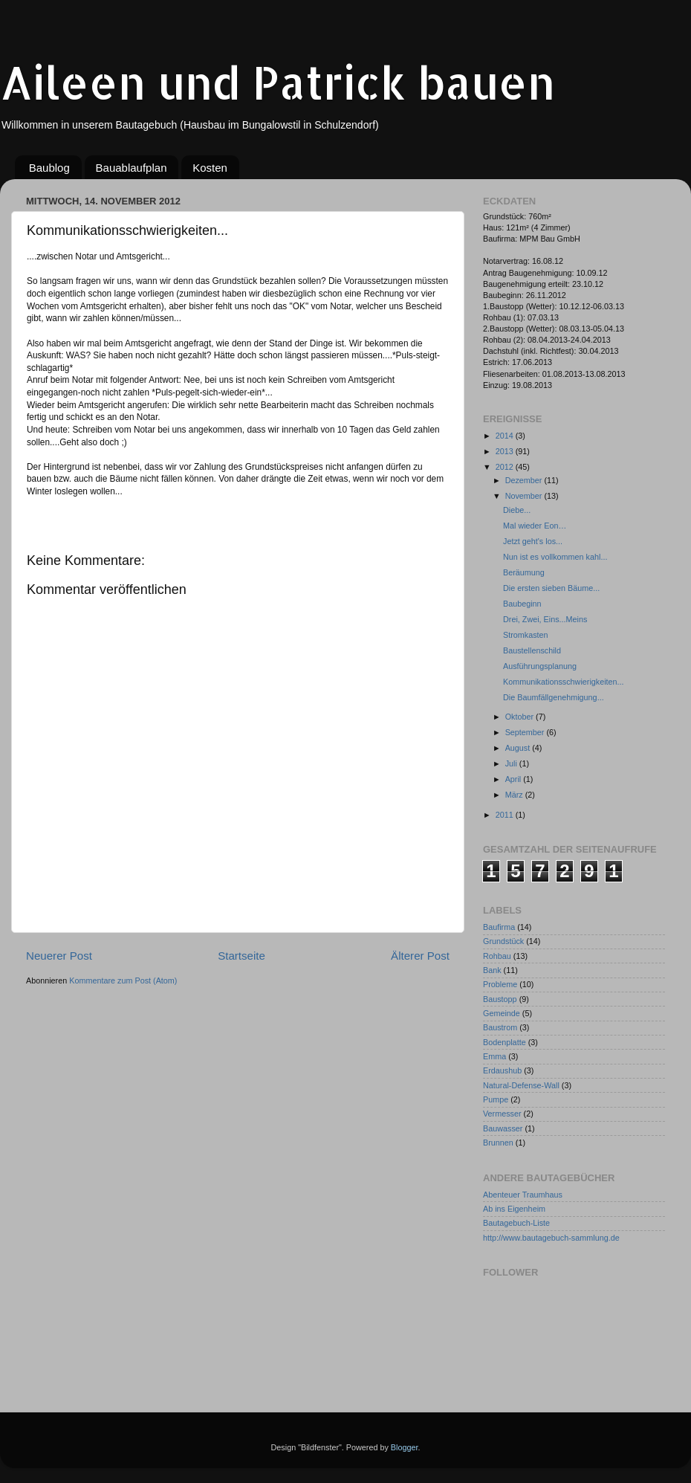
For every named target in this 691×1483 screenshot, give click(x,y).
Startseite (241, 955)
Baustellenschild (532, 650)
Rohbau (497, 955)
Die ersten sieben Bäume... (551, 588)
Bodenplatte (504, 1042)
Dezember (525, 480)
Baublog (49, 167)
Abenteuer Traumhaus (522, 1194)
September (526, 732)
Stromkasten (525, 634)
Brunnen (498, 1142)
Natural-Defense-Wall (521, 1085)
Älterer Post (420, 955)
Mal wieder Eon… (534, 525)
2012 (506, 466)
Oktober (520, 716)
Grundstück (503, 941)
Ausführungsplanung (540, 666)
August (519, 747)
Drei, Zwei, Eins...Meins (545, 619)
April (514, 779)
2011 (506, 814)
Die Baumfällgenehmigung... (553, 697)
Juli (512, 763)
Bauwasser (502, 1128)
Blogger (404, 1447)
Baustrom (500, 1027)
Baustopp (500, 999)
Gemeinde (501, 1013)
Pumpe (495, 1099)
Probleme (500, 984)
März (515, 794)
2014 (506, 435)
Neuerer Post (59, 955)
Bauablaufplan (131, 167)
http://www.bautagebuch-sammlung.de (551, 1237)
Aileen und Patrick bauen (277, 82)
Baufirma (499, 927)
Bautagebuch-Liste (516, 1222)
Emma (494, 1056)
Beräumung (524, 572)
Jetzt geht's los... (532, 541)
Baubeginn (522, 603)
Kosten (209, 167)
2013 (506, 451)
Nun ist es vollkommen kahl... (555, 556)
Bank (492, 970)
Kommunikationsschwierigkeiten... (563, 681)
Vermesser (502, 1113)
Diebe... (517, 509)
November (525, 495)
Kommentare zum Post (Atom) (123, 980)
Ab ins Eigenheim (514, 1208)
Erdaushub (502, 1070)
